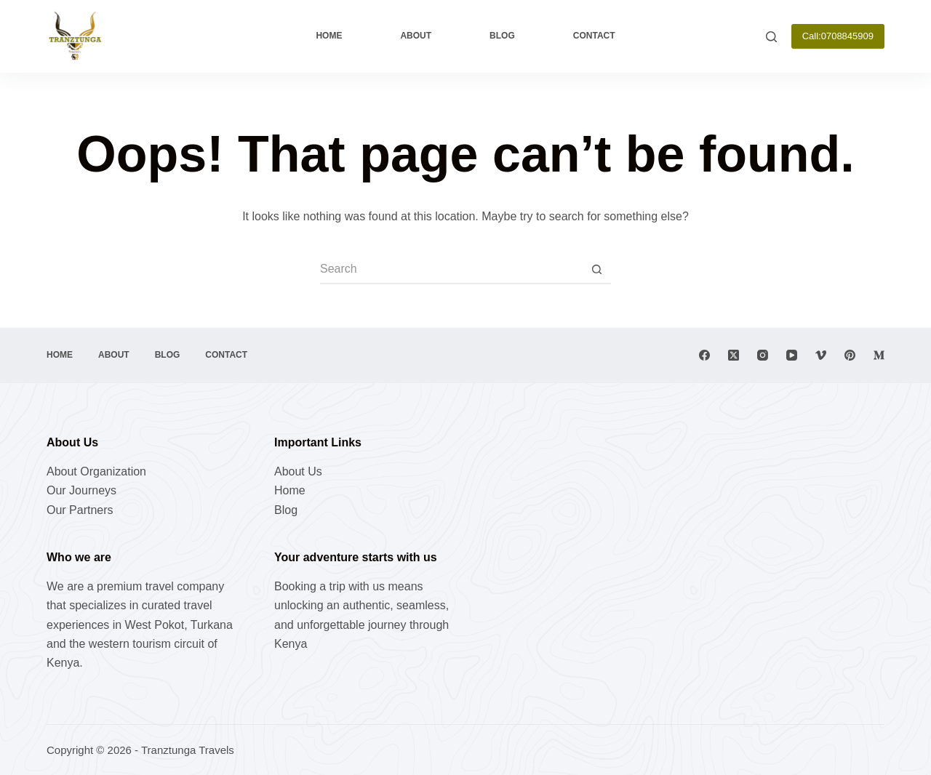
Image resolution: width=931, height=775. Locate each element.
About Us (298, 471)
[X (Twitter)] (733, 355)
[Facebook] (704, 355)
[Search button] (596, 269)
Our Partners (80, 510)
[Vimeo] (820, 355)
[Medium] (879, 355)
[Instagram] (762, 355)
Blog (502, 36)
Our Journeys (81, 490)
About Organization (96, 471)
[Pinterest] (849, 355)
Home (329, 36)
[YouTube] (791, 355)
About (415, 36)
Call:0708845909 (838, 36)
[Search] (771, 36)
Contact (594, 36)
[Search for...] (451, 269)
